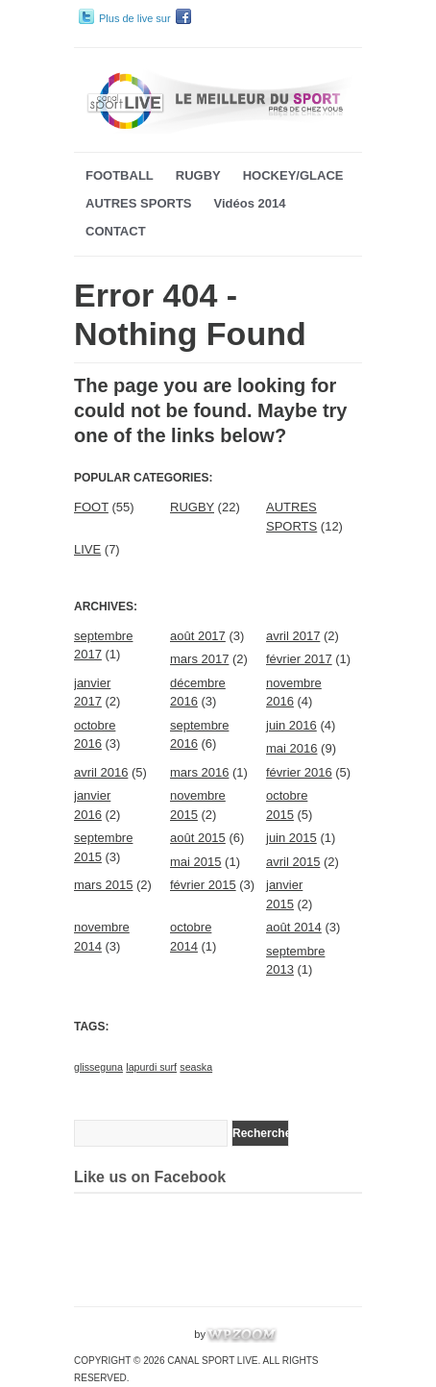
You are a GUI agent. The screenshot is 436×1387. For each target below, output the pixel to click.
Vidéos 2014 (250, 203)
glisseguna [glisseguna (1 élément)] (98, 1067)
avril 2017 (293, 636)
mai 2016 (291, 748)
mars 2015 (103, 885)
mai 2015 (195, 861)
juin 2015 (291, 837)
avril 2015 (293, 861)
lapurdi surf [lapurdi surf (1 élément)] (151, 1067)
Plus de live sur (135, 18)
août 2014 (294, 927)
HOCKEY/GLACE (293, 175)
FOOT (91, 507)
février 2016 (299, 772)
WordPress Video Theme (132, 1334)
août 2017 (198, 636)
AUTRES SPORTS (138, 203)
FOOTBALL (119, 175)
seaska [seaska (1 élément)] (196, 1067)
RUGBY (198, 175)
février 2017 (299, 659)
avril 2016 (101, 772)
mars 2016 (199, 772)
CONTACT (115, 231)
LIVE (87, 549)
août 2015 (198, 837)
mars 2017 (199, 659)
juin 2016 (291, 725)
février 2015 (203, 885)
